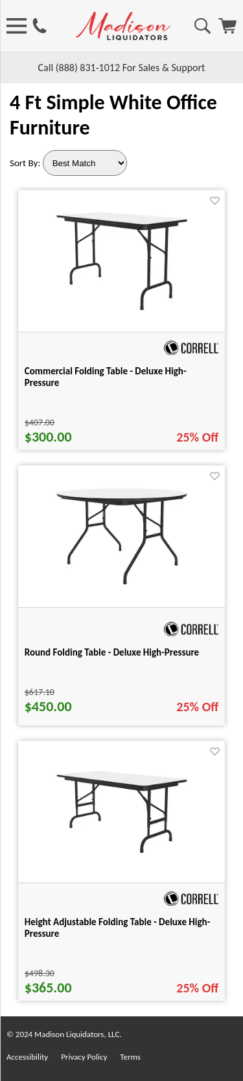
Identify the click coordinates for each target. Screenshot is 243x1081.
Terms (130, 1057)
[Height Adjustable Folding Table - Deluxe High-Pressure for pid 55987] (122, 856)
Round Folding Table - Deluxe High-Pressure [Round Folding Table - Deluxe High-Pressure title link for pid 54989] (112, 652)
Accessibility (27, 1057)
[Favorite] (215, 201)
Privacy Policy (84, 1057)
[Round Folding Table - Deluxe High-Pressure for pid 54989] (122, 587)
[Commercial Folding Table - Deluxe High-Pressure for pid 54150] (122, 312)
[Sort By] (85, 163)
